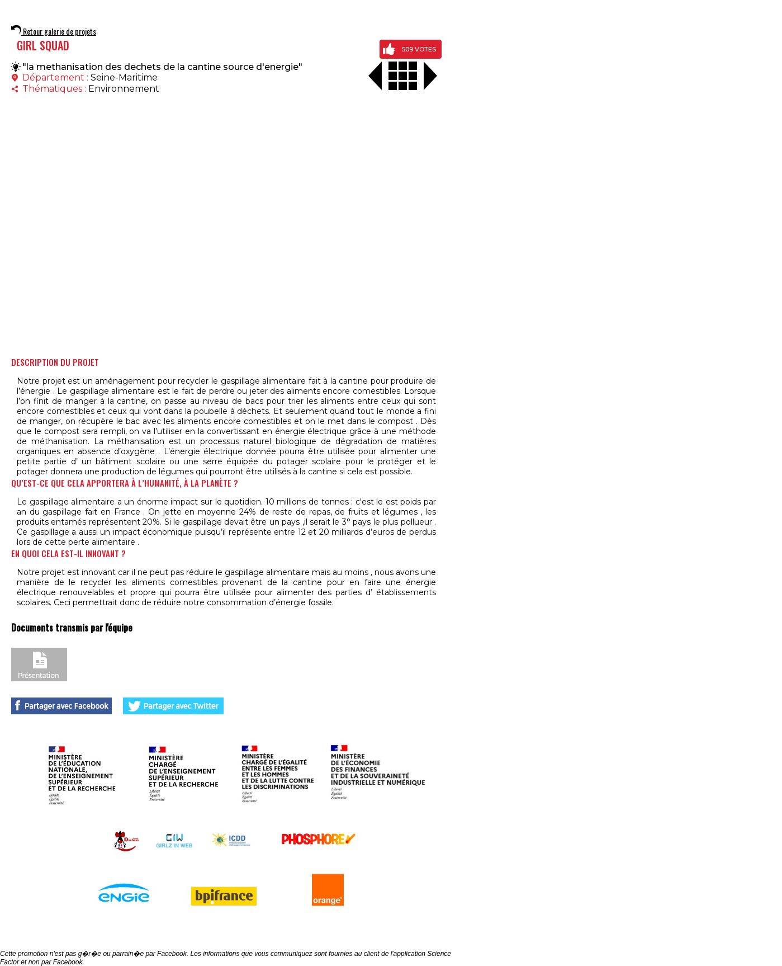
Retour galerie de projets (53, 31)
